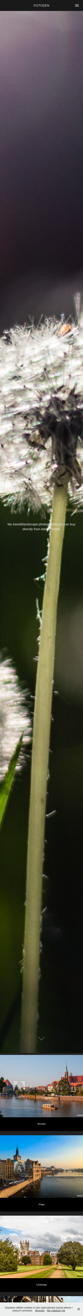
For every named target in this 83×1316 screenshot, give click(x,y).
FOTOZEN (41, 5)
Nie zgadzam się (56, 1310)
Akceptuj (40, 1310)
